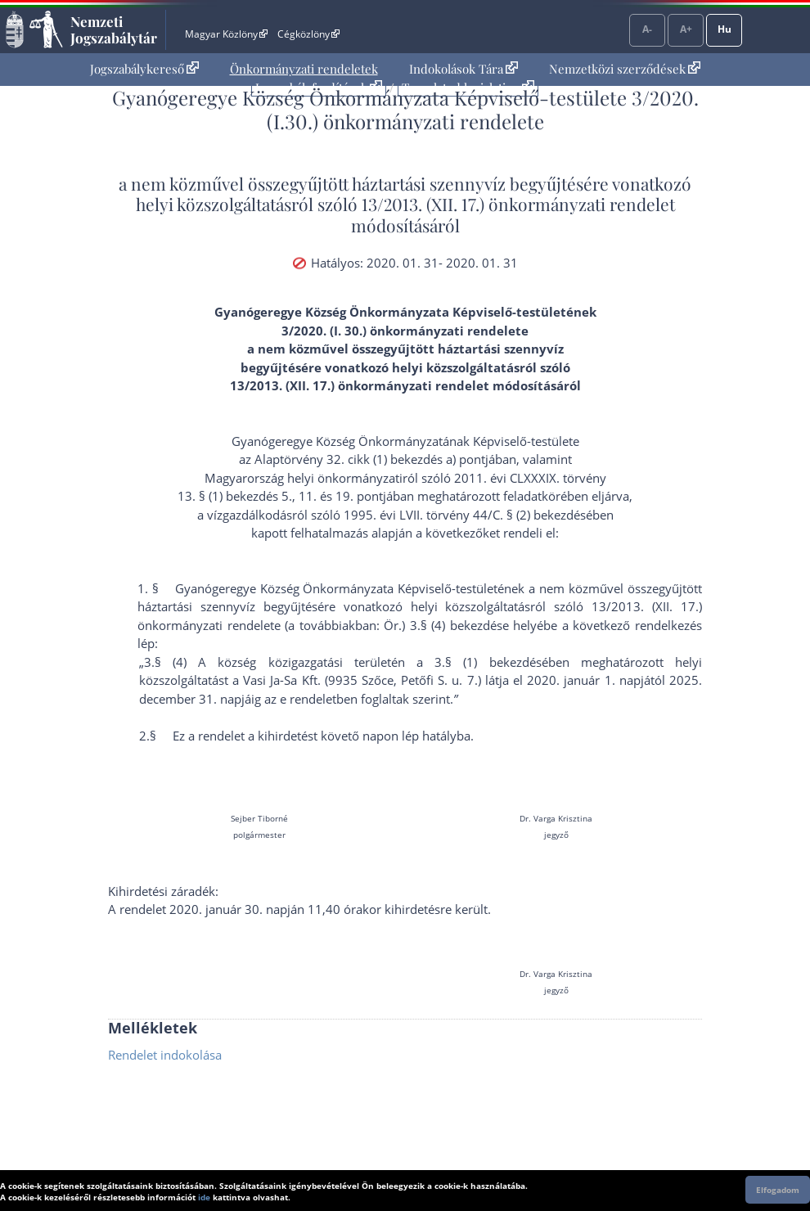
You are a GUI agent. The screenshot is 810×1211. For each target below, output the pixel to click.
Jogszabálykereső (144, 69)
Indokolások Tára (463, 69)
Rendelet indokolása (165, 1055)
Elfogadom (777, 1189)
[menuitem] (144, 69)
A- (647, 29)
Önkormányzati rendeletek (304, 69)
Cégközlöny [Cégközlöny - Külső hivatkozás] (308, 34)
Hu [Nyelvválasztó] (724, 29)
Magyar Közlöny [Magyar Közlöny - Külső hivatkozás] (226, 34)
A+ (686, 29)
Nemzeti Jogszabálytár (113, 29)
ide (204, 1197)
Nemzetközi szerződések (624, 69)
